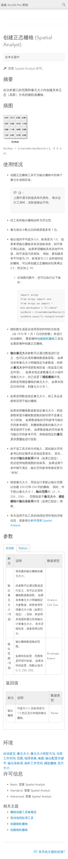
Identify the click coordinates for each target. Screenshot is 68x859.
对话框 (10, 548)
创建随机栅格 (46, 338)
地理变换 (30, 758)
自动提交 (9, 753)
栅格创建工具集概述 (23, 812)
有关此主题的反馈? (52, 852)
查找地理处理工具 (22, 818)
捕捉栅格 (50, 763)
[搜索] (64, 5)
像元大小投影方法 (42, 753)
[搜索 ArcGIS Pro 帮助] (30, 5)
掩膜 (41, 758)
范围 (20, 758)
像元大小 (23, 753)
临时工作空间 (33, 763)
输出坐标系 (15, 763)
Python (23, 548)
